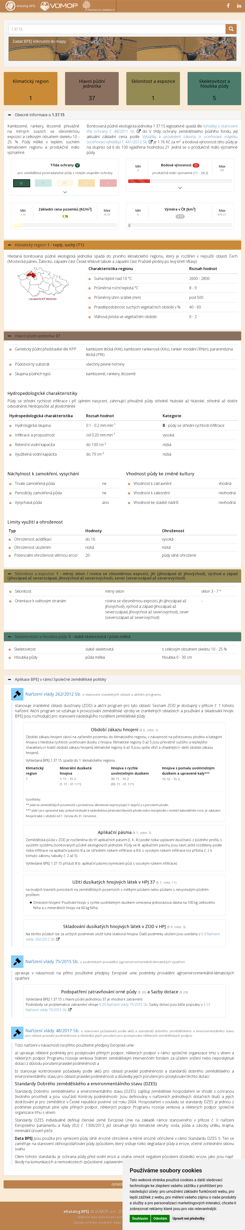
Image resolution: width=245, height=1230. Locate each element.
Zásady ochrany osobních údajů (97, 1222)
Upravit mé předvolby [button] (188, 1218)
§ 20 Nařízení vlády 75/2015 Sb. (123, 1004)
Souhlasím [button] (140, 1218)
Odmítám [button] (160, 1218)
